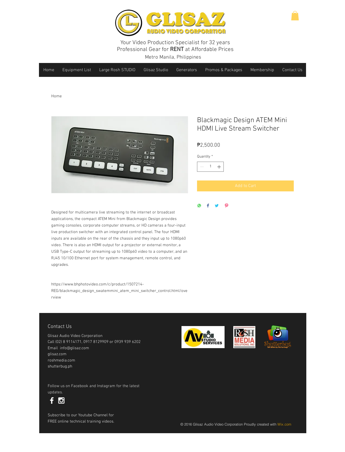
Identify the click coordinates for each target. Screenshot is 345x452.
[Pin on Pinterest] (226, 206)
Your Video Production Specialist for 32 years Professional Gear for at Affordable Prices (175, 46)
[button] (295, 15)
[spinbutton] (210, 166)
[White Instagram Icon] (61, 400)
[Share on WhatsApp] (199, 206)
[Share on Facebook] (208, 206)
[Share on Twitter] (216, 206)
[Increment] (219, 166)
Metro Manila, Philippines (173, 57)
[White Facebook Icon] (51, 400)
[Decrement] (201, 166)
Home (56, 96)
